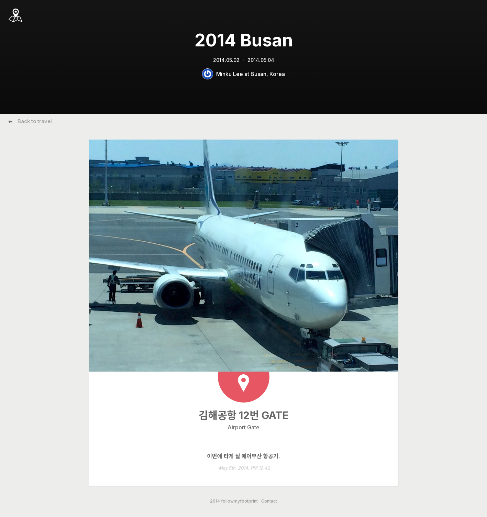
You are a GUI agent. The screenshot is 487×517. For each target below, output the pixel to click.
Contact (269, 501)
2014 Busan (244, 40)
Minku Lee (229, 73)
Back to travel (35, 121)
